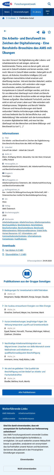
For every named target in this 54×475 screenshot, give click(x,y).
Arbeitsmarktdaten (26, 413)
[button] (48, 12)
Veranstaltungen (21, 12)
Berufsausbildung (9, 225)
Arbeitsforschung (26, 222)
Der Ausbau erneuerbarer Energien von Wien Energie (28, 306)
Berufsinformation (9, 228)
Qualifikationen (20, 239)
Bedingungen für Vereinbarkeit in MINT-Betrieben (26, 290)
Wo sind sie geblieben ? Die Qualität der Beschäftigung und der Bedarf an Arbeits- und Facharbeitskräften (25, 371)
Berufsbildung (36, 225)
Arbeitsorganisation (42, 222)
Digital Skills (42, 230)
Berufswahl (38, 228)
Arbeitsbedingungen (10, 222)
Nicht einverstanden (27, 469)
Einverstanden (27, 459)
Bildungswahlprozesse (26, 230)
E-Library (37, 12)
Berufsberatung (24, 225)
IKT (19, 233)
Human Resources (9, 233)
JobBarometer (8, 418)
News (7, 12)
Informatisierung (34, 236)
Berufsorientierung (25, 228)
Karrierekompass (26, 418)
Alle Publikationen (27, 392)
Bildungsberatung (9, 230)
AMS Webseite (8, 413)
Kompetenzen (8, 239)
